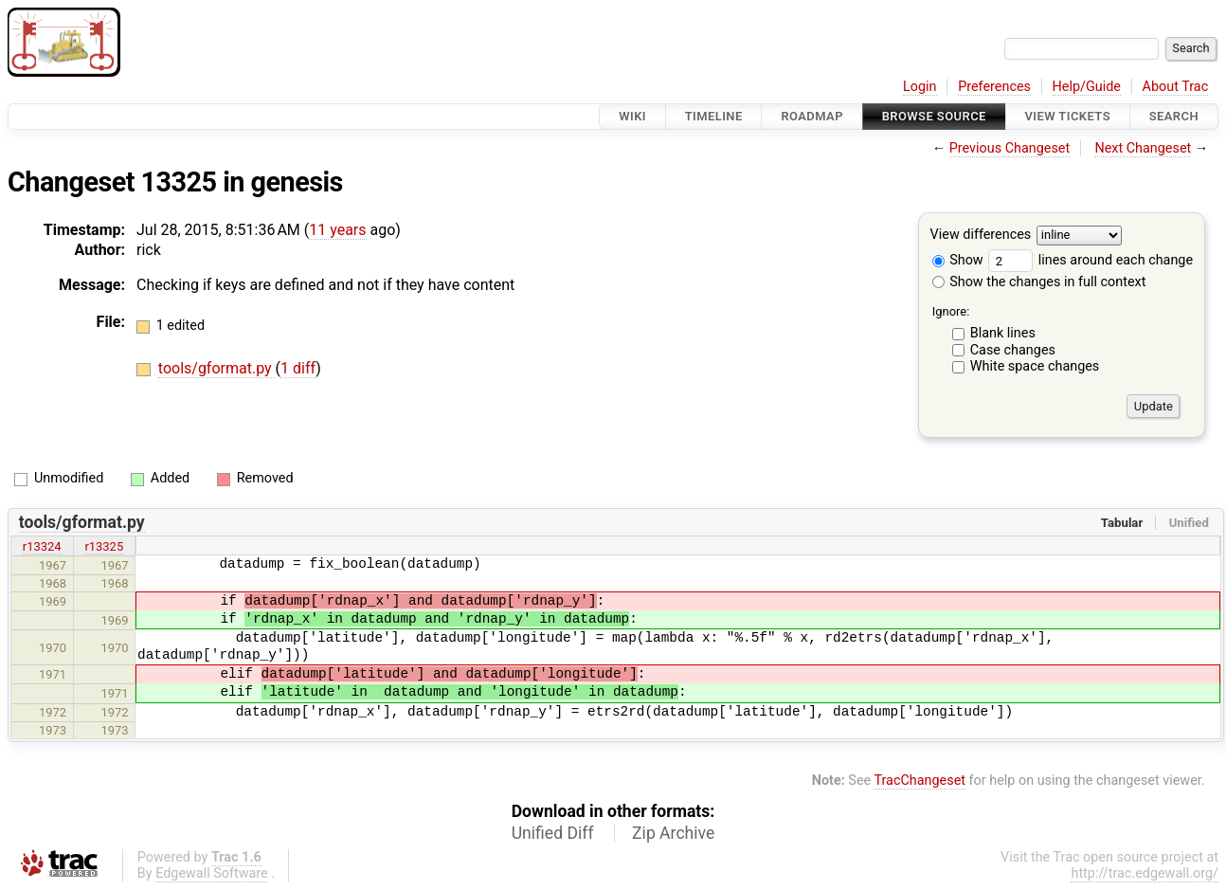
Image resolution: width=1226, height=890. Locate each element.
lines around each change (1090, 260)
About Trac (1176, 87)
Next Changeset (1142, 148)
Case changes (1012, 350)
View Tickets (1067, 116)
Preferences (994, 87)
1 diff (298, 368)
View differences (981, 235)
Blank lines (1003, 333)
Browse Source (934, 116)
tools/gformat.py (217, 368)
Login (920, 87)
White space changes (1035, 366)
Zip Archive (673, 833)
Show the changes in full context (1039, 282)
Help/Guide (1087, 87)
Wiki (632, 116)
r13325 (103, 546)
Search (1174, 116)
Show (957, 260)
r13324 (42, 546)
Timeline (714, 116)
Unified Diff (553, 833)
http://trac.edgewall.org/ (1144, 873)
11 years (337, 230)
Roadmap (812, 116)
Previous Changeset (1010, 148)
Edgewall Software (211, 873)
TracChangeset (919, 780)
